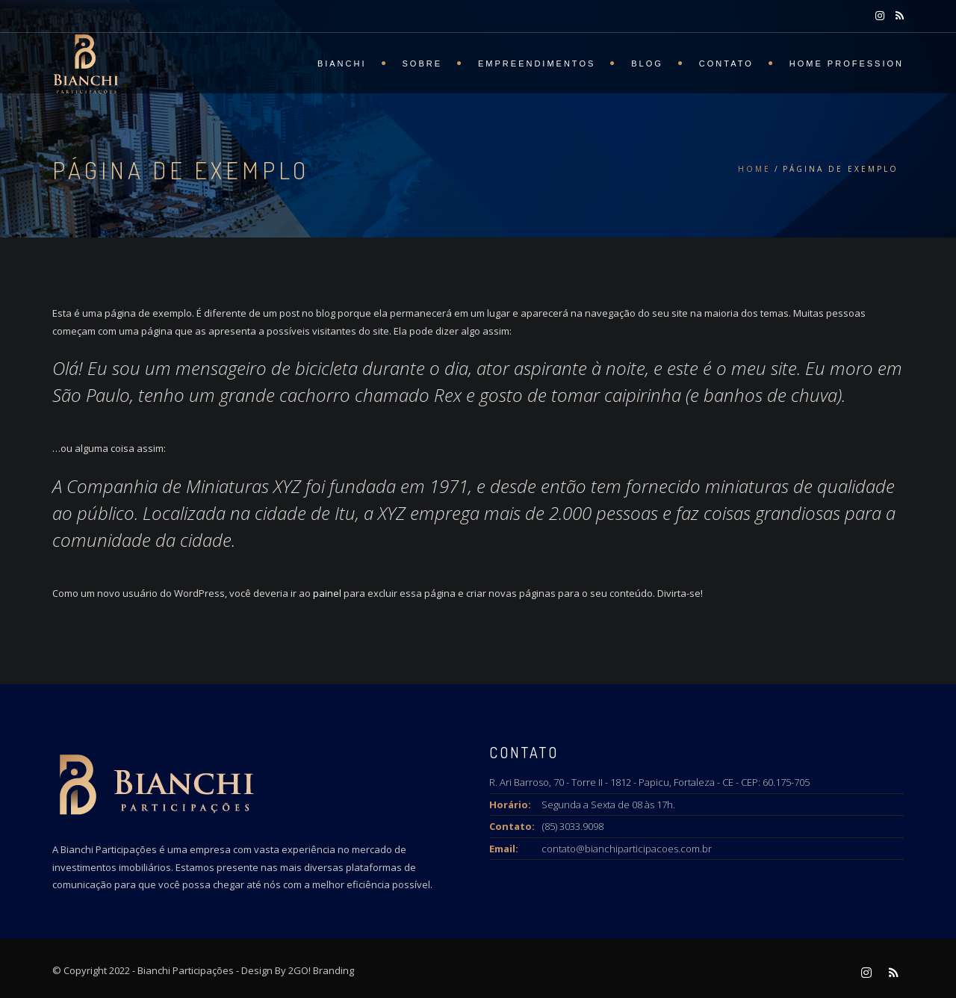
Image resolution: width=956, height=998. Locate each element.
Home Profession (846, 63)
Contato (726, 63)
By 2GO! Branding (314, 970)
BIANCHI (342, 63)
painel (327, 593)
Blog (647, 63)
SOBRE (423, 63)
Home (754, 169)
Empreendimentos (536, 63)
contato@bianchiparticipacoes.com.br (626, 848)
